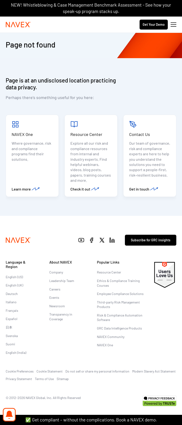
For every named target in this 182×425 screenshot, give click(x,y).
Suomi (10, 344)
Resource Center (86, 134)
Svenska (12, 336)
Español (11, 319)
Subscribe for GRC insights (150, 240)
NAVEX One (22, 134)
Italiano (11, 302)
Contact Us (139, 134)
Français (12, 310)
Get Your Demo (154, 24)
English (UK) (14, 285)
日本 (9, 327)
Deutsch (12, 294)
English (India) (16, 353)
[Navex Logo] (18, 24)
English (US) (14, 277)
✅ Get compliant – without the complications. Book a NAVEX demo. (91, 419)
